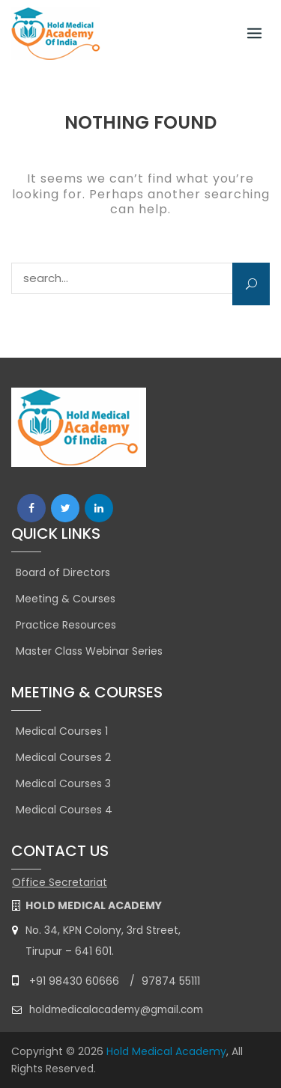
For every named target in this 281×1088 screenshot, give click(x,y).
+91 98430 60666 (74, 981)
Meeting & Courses (65, 598)
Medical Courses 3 (63, 783)
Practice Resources (66, 624)
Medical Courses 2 (63, 757)
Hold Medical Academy (166, 1051)
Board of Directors (63, 572)
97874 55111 (171, 981)
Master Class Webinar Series (89, 651)
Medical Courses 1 (62, 731)
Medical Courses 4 (64, 809)
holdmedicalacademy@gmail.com (116, 1010)
